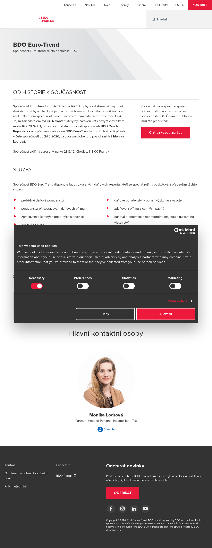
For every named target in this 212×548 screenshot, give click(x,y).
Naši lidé (90, 5)
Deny (105, 314)
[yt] (145, 509)
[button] (200, 5)
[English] (182, 5)
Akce (107, 5)
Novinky (123, 5)
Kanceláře (70, 5)
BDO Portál (161, 5)
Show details (177, 301)
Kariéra (141, 5)
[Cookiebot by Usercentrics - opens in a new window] (177, 231)
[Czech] (177, 5)
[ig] (122, 509)
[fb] (111, 509)
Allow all (165, 314)
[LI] (134, 509)
